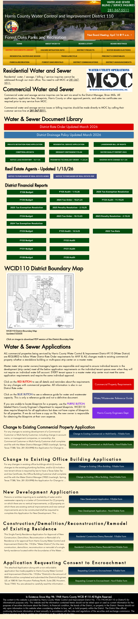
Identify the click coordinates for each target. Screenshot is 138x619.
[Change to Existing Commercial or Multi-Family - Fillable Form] (101, 434)
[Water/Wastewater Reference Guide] (113, 398)
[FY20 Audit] (69, 257)
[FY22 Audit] (69, 240)
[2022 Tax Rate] (113, 231)
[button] (26, 257)
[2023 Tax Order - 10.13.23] (69, 216)
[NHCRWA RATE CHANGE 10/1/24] (113, 160)
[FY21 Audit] (69, 248)
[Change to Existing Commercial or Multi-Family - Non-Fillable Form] (101, 444)
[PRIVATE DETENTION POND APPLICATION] (25, 144)
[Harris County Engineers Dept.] (113, 413)
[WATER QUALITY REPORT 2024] (113, 152)
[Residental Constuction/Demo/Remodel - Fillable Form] (101, 536)
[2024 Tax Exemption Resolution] (26, 223)
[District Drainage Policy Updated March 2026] (69, 135)
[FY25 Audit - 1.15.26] (69, 191)
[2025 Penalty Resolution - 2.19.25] (69, 207)
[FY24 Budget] (26, 216)
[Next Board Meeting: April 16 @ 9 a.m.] (109, 35)
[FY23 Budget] (26, 231)
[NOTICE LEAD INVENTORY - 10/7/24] (25, 160)
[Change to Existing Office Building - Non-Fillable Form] (101, 477)
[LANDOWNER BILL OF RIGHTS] (113, 144)
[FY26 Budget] (27, 192)
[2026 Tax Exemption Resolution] (113, 191)
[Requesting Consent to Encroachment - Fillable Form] (101, 571)
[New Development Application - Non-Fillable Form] (101, 511)
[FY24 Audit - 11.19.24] (113, 200)
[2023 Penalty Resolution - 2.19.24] (113, 216)
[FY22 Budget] (26, 240)
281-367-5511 (38, 110)
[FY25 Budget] (26, 200)
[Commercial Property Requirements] (113, 384)
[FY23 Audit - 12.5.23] (69, 231)
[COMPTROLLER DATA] (25, 152)
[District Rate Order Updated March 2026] (69, 127)
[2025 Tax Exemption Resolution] (27, 207)
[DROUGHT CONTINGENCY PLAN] (69, 152)
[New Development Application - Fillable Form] (101, 499)
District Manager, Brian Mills (101, 94)
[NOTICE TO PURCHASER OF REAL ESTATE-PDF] (75, 176)
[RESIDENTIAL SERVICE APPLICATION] (69, 144)
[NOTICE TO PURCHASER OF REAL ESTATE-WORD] (28, 176)
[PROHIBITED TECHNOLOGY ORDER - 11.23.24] (69, 160)
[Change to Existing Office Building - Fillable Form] (101, 466)
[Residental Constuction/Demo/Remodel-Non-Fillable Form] (101, 547)
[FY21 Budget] (26, 248)
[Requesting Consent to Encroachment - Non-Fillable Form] (101, 581)
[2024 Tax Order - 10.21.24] (69, 200)
